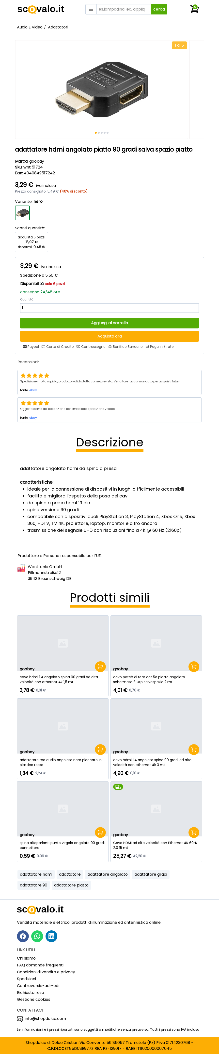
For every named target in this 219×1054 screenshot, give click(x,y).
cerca (159, 9)
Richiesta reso (30, 992)
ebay (33, 390)
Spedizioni (26, 979)
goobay (36, 161)
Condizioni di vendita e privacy (46, 972)
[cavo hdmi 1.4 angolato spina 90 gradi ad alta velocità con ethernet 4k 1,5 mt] (62, 679)
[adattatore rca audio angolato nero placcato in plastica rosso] (62, 762)
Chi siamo (26, 958)
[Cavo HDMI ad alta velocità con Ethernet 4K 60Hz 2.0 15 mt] (156, 845)
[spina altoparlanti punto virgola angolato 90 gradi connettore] (62, 845)
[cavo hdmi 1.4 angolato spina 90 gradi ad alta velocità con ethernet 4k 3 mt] (156, 762)
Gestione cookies (33, 999)
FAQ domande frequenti (40, 965)
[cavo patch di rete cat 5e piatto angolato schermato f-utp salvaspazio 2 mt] (156, 679)
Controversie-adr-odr (38, 986)
